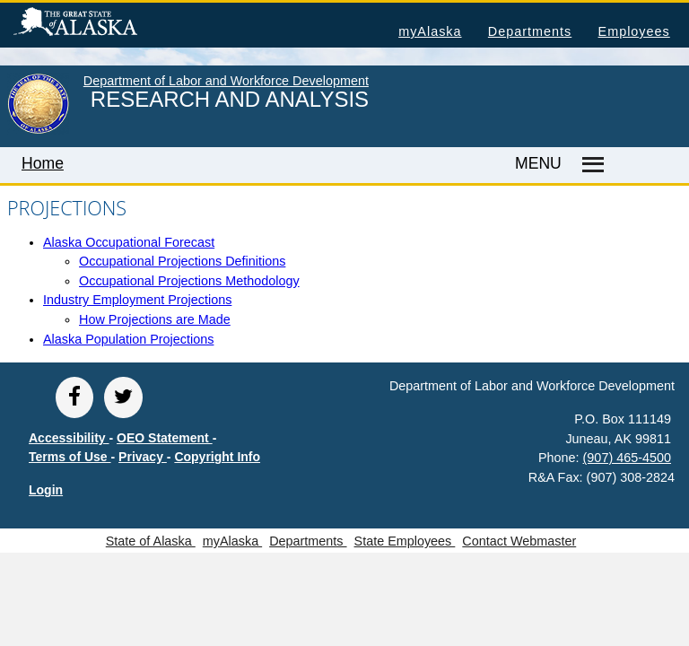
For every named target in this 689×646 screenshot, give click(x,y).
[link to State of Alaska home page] (38, 130)
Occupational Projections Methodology (189, 281)
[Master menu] (590, 165)
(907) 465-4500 (627, 457)
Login (46, 490)
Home (43, 163)
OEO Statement (165, 438)
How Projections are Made (155, 319)
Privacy (142, 457)
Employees (634, 31)
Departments (529, 31)
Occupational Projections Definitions (182, 261)
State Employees (405, 541)
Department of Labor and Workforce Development (226, 81)
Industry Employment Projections (137, 299)
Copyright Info (217, 457)
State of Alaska (104, 24)
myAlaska (429, 31)
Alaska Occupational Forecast (128, 242)
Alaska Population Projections (128, 339)
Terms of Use (70, 457)
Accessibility (69, 438)
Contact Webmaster (519, 541)
